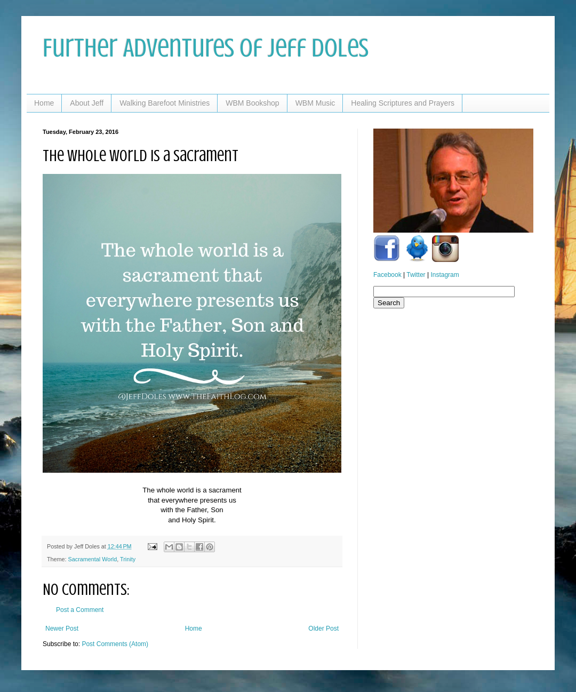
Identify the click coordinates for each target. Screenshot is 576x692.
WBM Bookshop (252, 103)
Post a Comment (79, 610)
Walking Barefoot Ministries (164, 103)
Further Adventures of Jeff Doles (206, 48)
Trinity (127, 559)
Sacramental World (92, 559)
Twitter (415, 275)
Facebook (387, 275)
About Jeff (86, 103)
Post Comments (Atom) (115, 644)
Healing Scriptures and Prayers (402, 103)
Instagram (444, 275)
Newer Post (61, 628)
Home (44, 103)
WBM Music (315, 103)
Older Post (323, 628)
